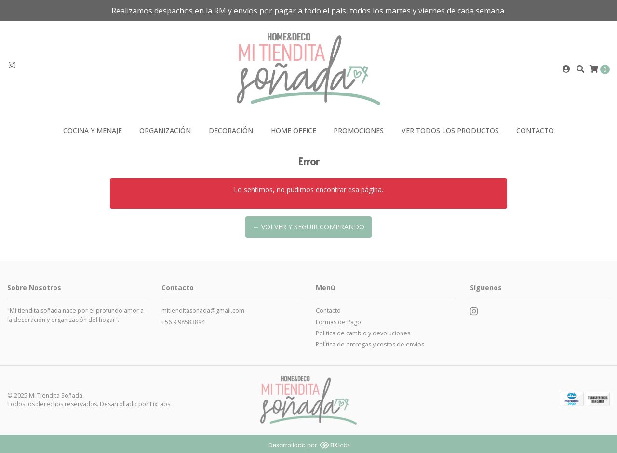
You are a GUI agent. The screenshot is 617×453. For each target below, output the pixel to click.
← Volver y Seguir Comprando (308, 226)
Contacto (535, 130)
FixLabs (160, 404)
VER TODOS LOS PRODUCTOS (450, 130)
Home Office (293, 130)
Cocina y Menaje (92, 130)
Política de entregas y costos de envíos (370, 344)
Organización (165, 130)
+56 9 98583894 (183, 322)
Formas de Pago (338, 322)
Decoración (231, 130)
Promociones (359, 130)
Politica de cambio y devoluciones (363, 333)
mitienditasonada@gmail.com (202, 310)
